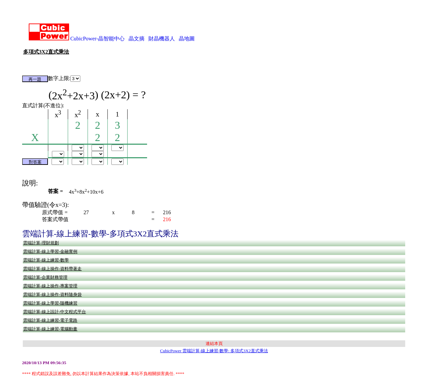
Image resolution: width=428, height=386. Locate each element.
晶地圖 (187, 38)
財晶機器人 (161, 38)
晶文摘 (136, 38)
